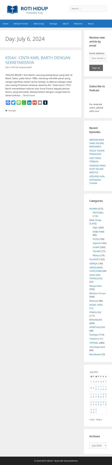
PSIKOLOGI (95, 312)
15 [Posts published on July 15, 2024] (91, 395)
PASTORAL (98, 212)
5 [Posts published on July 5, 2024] (100, 381)
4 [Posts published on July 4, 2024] (98, 381)
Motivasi (93, 300)
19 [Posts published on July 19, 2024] (100, 395)
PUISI (96, 239)
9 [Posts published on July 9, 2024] (93, 388)
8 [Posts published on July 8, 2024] (91, 388)
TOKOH (93, 338)
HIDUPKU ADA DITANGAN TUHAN (97, 180)
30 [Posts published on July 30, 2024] (93, 411)
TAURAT (97, 251)
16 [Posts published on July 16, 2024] (93, 395)
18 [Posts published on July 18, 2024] (98, 395)
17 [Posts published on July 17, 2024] (96, 395)
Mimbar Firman (21, 23)
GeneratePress (71, 460)
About (91, 23)
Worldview (94, 354)
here (97, 111)
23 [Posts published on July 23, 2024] (93, 403)
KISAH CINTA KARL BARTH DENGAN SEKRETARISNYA (37, 60)
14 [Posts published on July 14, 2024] (105, 387)
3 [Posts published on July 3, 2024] (96, 381)
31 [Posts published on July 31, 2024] (96, 411)
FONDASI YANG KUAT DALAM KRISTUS (97, 169)
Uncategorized (97, 346)
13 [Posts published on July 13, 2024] (103, 387)
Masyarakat (95, 285)
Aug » (99, 419)
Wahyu (96, 255)
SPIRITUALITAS (97, 327)
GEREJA (93, 263)
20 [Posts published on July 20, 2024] (103, 395)
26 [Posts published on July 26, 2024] (100, 403)
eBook (66, 23)
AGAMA (93, 208)
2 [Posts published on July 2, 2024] (93, 381)
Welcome (78, 23)
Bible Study (38, 23)
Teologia (53, 23)
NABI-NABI (98, 231)
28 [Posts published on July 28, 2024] (105, 403)
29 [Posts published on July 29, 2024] (91, 411)
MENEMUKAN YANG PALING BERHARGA (96, 143)
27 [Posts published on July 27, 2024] (103, 403)
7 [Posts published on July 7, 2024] (105, 381)
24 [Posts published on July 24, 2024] (96, 403)
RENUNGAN (95, 319)
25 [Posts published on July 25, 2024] (98, 403)
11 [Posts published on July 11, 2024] (98, 387)
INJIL (95, 227)
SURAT (96, 247)
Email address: (97, 53)
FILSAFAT (94, 259)
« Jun (92, 419)
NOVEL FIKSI (96, 304)
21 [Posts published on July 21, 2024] (105, 395)
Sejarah (97, 243)
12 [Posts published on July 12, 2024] (100, 387)
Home (5, 23)
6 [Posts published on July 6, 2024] (103, 381)
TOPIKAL (94, 342)
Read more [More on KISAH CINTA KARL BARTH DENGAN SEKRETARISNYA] (29, 95)
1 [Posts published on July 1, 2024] (91, 381)
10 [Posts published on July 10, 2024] (96, 387)
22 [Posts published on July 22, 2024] (91, 403)
